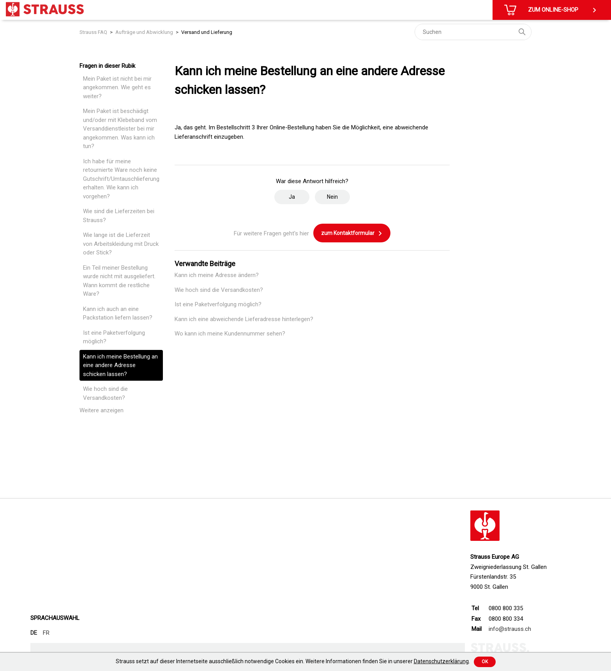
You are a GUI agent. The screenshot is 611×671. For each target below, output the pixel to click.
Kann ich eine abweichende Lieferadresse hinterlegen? (244, 319)
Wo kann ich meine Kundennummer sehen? (230, 333)
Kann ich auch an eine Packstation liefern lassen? (117, 313)
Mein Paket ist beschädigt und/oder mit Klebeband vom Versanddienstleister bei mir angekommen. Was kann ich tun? (120, 129)
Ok (485, 661)
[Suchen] (473, 32)
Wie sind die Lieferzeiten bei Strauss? (118, 216)
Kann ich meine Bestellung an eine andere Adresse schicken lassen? (120, 365)
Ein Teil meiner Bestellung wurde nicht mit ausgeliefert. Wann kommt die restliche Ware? (119, 281)
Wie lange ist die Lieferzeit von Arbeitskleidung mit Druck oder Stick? (121, 243)
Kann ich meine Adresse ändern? (217, 275)
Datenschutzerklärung (441, 661)
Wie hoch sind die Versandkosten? (105, 393)
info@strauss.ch (510, 628)
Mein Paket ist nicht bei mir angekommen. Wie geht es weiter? (117, 87)
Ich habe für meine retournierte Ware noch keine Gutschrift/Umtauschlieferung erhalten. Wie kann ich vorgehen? (121, 179)
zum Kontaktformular (352, 233)
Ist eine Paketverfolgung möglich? (114, 337)
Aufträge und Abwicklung (144, 32)
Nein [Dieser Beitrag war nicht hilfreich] (332, 197)
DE (33, 632)
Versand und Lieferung (206, 32)
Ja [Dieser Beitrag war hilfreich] (292, 197)
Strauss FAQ (93, 32)
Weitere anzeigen (101, 410)
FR (46, 632)
